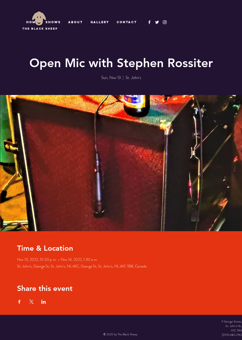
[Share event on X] (31, 302)
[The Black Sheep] (157, 22)
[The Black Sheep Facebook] (149, 22)
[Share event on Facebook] (19, 302)
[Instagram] (164, 22)
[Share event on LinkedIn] (43, 302)
